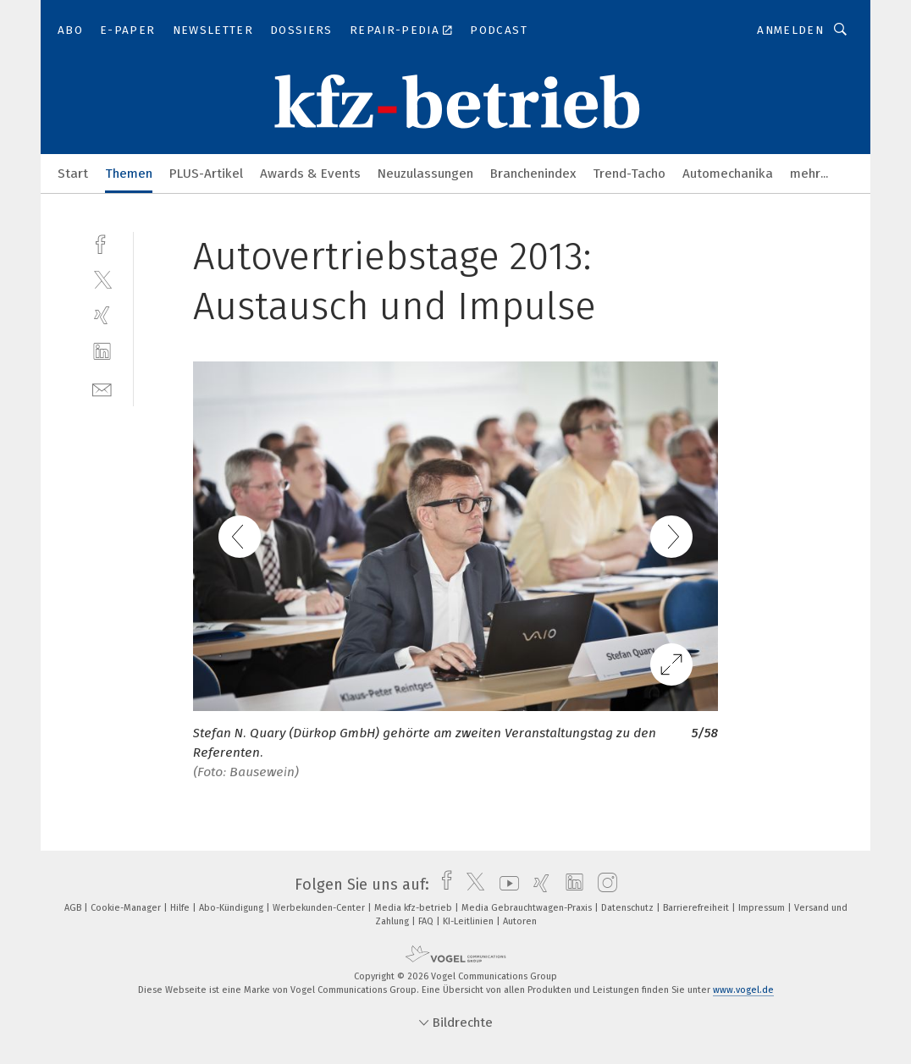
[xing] (102, 315)
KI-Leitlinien (469, 921)
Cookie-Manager (127, 907)
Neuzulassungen (425, 173)
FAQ (427, 921)
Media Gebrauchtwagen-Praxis (527, 907)
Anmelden (790, 30)
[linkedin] (102, 351)
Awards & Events (310, 173)
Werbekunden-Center (320, 907)
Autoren (520, 921)
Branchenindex (533, 173)
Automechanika (727, 173)
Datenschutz (628, 907)
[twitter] (102, 278)
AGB (74, 907)
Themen (128, 173)
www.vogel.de (743, 989)
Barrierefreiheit (697, 907)
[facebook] (102, 242)
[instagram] (603, 884)
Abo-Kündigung (232, 907)
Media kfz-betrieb (414, 907)
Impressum (762, 907)
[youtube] (505, 884)
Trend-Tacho (629, 173)
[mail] (102, 388)
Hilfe (181, 907)
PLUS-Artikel (206, 173)
